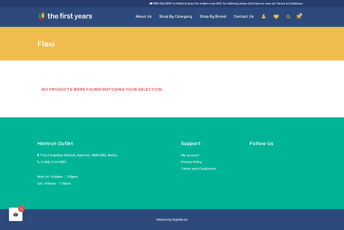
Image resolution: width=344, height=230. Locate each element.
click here (254, 3)
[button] (288, 17)
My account (190, 155)
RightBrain (180, 219)
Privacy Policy (191, 162)
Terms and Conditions (198, 168)
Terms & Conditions (290, 3)
